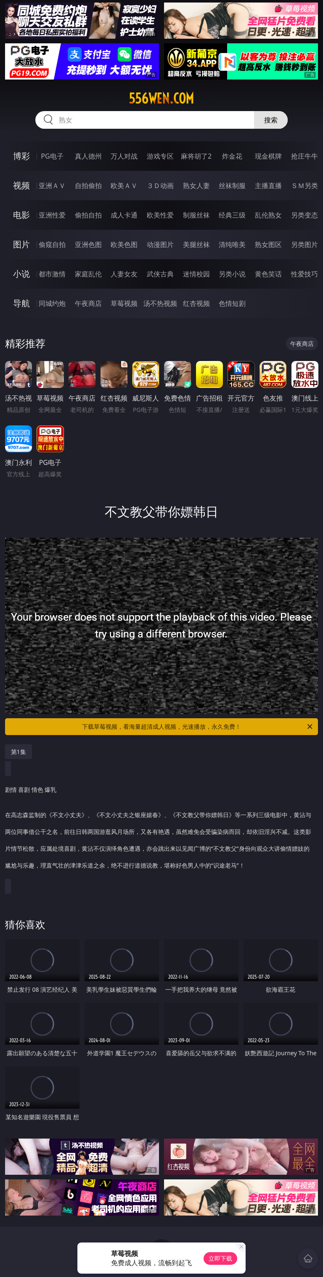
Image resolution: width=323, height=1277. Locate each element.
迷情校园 (196, 274)
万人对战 (124, 156)
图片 (21, 244)
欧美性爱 (160, 215)
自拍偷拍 (88, 185)
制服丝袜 (196, 215)
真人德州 (88, 156)
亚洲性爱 (52, 215)
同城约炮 (52, 303)
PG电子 (52, 156)
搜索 (271, 120)
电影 (21, 214)
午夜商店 (88, 303)
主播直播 (268, 185)
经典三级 (232, 215)
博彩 (21, 156)
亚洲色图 (88, 244)
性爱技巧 (304, 274)
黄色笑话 (268, 274)
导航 (21, 303)
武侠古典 (160, 274)
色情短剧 (232, 303)
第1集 (18, 752)
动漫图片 (160, 244)
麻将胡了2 (196, 156)
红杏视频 (196, 303)
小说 (21, 273)
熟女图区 (268, 244)
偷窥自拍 (52, 244)
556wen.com (161, 98)
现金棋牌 (268, 156)
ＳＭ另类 (304, 185)
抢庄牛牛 (304, 156)
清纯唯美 (232, 244)
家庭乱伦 (88, 274)
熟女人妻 (196, 185)
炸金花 (232, 156)
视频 (21, 185)
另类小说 (232, 274)
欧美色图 (124, 244)
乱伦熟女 (268, 215)
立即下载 (220, 1258)
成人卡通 (124, 215)
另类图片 (304, 244)
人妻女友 (124, 274)
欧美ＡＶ (124, 185)
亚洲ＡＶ (52, 185)
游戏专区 (160, 156)
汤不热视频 (160, 303)
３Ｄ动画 (160, 185)
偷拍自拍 (88, 215)
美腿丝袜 (196, 244)
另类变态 (304, 215)
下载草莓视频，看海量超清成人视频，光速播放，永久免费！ (198, 727)
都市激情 (52, 274)
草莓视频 (124, 303)
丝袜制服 (232, 185)
